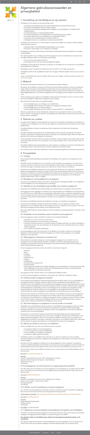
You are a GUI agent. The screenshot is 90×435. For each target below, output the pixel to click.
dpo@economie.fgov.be (33, 375)
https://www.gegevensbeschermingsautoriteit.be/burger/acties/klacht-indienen (59, 394)
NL (71, 1)
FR (75, 1)
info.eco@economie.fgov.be (34, 353)
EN (84, 1)
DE (80, 1)
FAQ (52, 432)
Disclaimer (46, 432)
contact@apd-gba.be (33, 397)
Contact (59, 432)
